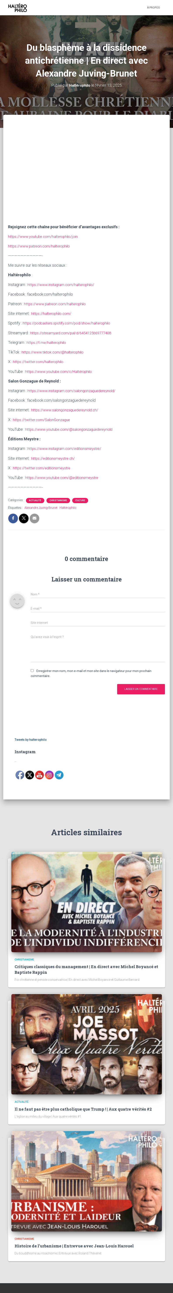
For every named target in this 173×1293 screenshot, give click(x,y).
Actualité (35, 500)
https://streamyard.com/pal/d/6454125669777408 (73, 332)
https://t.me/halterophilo (47, 342)
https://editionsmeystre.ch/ (54, 457)
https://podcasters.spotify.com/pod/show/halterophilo (69, 323)
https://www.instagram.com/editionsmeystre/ (66, 448)
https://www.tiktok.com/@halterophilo (54, 352)
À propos (153, 7)
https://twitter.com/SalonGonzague (42, 419)
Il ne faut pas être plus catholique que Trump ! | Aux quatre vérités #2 (83, 1108)
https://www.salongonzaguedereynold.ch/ (66, 409)
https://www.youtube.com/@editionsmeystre (63, 477)
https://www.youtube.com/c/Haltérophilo (60, 371)
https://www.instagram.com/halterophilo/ (62, 284)
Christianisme (58, 500)
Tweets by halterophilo (31, 739)
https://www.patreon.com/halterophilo (40, 246)
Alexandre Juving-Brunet (40, 507)
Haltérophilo (68, 507)
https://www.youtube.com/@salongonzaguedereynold (70, 429)
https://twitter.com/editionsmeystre (43, 467)
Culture (80, 500)
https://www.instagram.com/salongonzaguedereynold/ (73, 390)
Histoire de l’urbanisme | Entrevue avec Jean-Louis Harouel (74, 1245)
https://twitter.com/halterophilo (39, 361)
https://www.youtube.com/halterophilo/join (44, 236)
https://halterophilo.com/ (52, 313)
